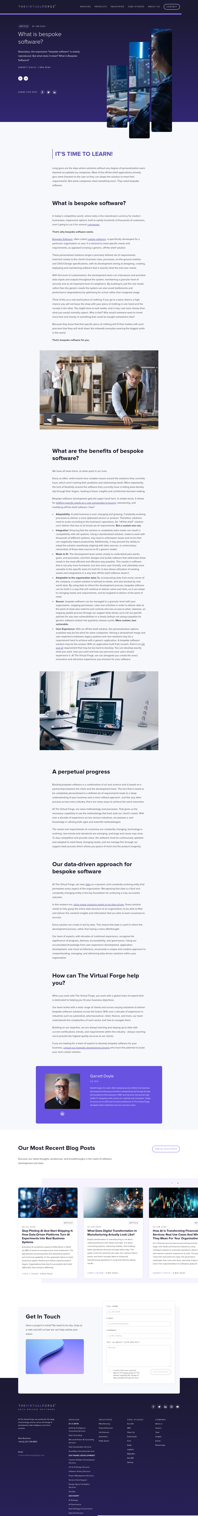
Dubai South (132, 1437)
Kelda (129, 1445)
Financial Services (106, 1428)
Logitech (130, 1449)
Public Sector (104, 1441)
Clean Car (131, 1432)
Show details (132, 1506)
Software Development (82, 1455)
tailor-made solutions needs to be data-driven (99, 904)
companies (93, 224)
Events (158, 1441)
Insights (158, 1437)
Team (157, 1432)
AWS (129, 1428)
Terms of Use (128, 1373)
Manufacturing (104, 1424)
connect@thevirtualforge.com (31, 1455)
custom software (97, 239)
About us (158, 1424)
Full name (112, 1306)
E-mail (110, 1318)
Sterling (130, 1462)
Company (112, 1330)
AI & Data (74, 1424)
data (88, 884)
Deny (177, 1509)
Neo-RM (130, 1458)
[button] (85, 6)
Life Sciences (104, 1432)
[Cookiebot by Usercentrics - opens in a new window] (16, 1511)
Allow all (177, 1493)
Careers (158, 1428)
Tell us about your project (123, 1342)
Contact (172, 7)
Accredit (130, 1424)
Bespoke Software (62, 239)
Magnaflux (131, 1454)
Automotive (103, 1437)
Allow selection (177, 1501)
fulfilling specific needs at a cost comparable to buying (86, 502)
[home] (37, 6)
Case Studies (136, 7)
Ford (129, 1441)
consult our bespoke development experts (86, 1047)
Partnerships (160, 1445)
